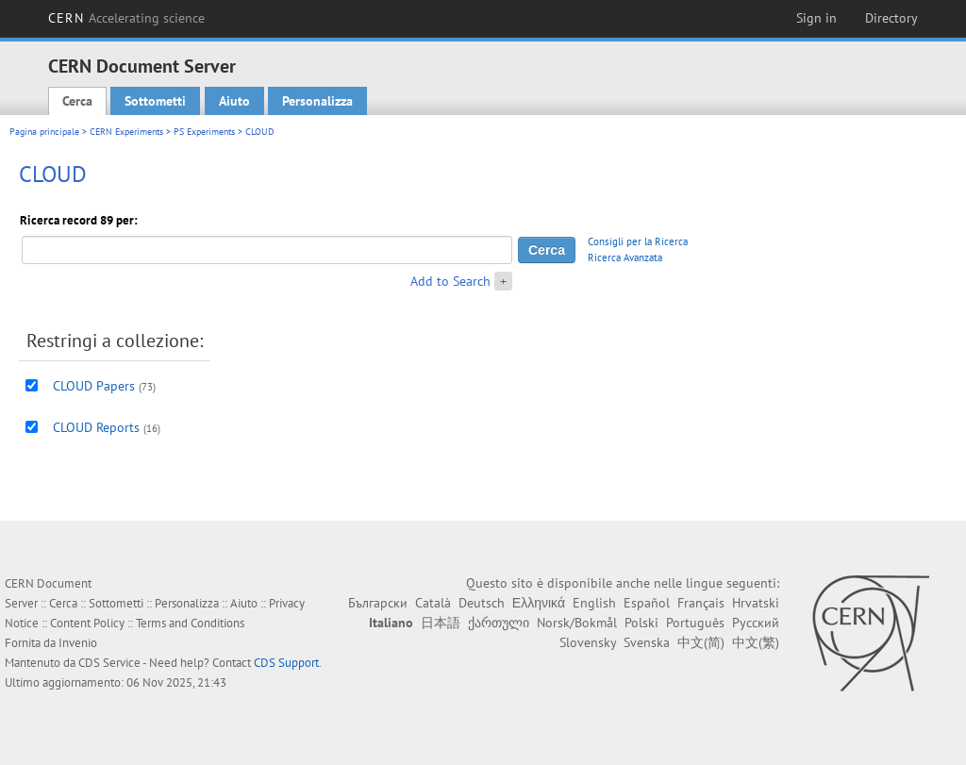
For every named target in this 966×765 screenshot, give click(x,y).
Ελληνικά (538, 602)
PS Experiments (204, 131)
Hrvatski (755, 602)
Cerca (77, 100)
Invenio (77, 643)
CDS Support (286, 663)
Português (695, 622)
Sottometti (155, 100)
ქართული (498, 622)
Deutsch (481, 602)
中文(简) (700, 642)
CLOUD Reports (96, 427)
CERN (126, 17)
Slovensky (587, 642)
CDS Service (109, 663)
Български (378, 602)
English (594, 602)
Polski (641, 622)
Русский (755, 622)
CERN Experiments (126, 131)
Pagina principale (44, 131)
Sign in (816, 17)
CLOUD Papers (94, 385)
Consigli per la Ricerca (638, 241)
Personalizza (317, 100)
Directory (891, 17)
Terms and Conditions (190, 623)
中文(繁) (755, 642)
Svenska (647, 642)
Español (647, 602)
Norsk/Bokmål (577, 622)
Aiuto (234, 100)
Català (433, 602)
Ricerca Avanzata (625, 257)
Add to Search (450, 281)
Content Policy (87, 623)
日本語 (440, 622)
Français (700, 602)
